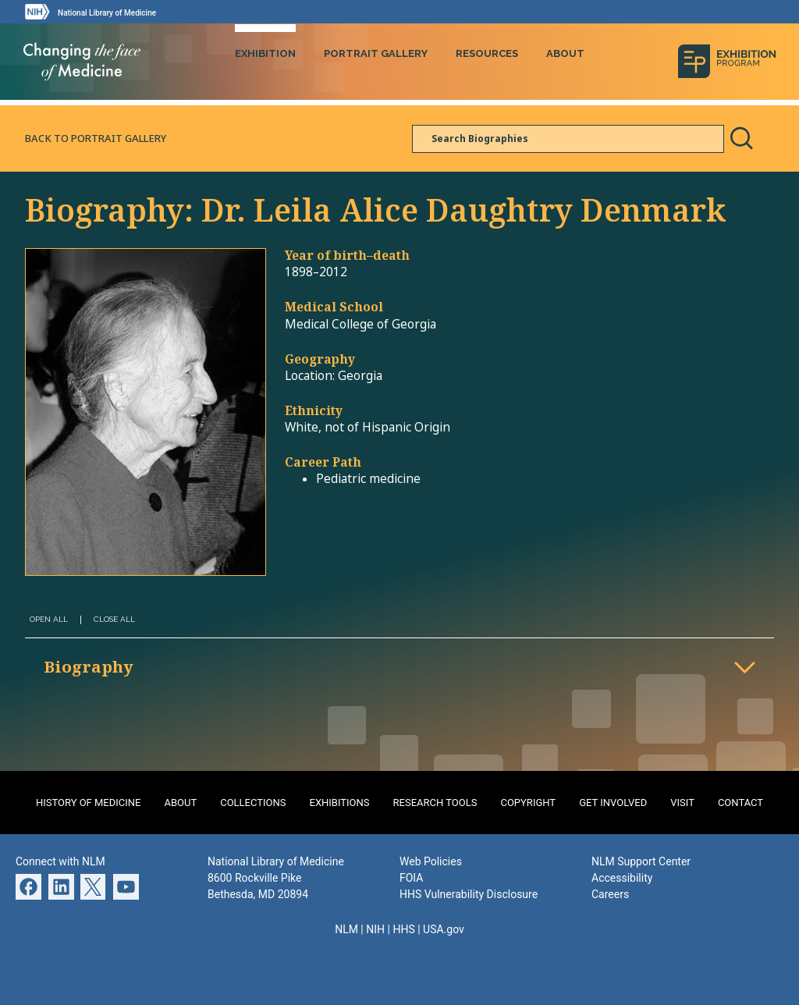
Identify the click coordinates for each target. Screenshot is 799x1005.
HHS (403, 928)
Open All (49, 617)
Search (741, 137)
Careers (610, 892)
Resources (487, 53)
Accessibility (621, 876)
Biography (88, 665)
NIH (375, 928)
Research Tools (435, 801)
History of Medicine (88, 801)
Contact (740, 801)
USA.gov (443, 928)
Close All (114, 617)
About (565, 53)
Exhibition (265, 53)
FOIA (411, 876)
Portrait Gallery (376, 53)
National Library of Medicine (107, 13)
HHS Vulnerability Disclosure (469, 892)
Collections (253, 801)
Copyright (528, 801)
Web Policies (431, 860)
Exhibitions (340, 801)
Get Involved (613, 801)
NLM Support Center (641, 860)
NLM (346, 928)
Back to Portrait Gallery (95, 136)
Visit (682, 801)
